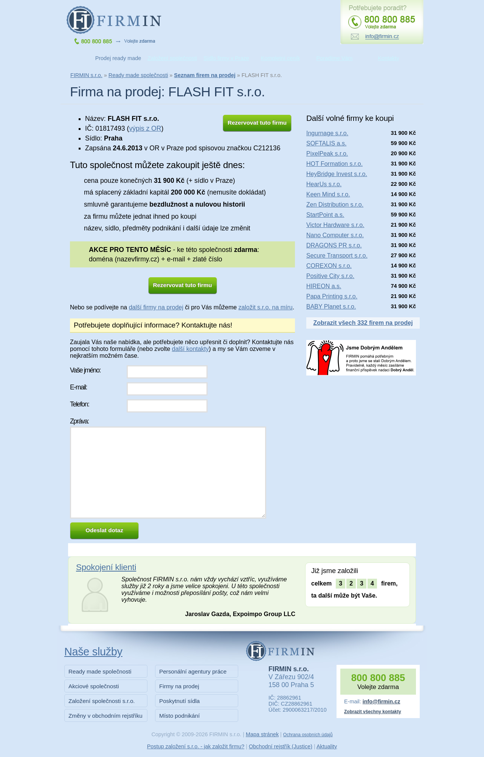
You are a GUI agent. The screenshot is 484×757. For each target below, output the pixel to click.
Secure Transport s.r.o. (337, 255)
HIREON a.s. (323, 286)
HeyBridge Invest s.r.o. (336, 174)
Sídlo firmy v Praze (226, 58)
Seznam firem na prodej (204, 75)
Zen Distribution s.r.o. (334, 204)
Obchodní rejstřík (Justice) (280, 746)
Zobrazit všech (363, 323)
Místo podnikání (179, 715)
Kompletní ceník (280, 58)
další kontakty (190, 349)
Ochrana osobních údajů (308, 734)
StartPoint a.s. (325, 215)
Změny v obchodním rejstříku (105, 715)
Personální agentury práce (192, 671)
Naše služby (93, 652)
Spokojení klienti (106, 567)
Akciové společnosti (93, 686)
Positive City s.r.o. (330, 276)
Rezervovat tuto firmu (257, 122)
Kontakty (388, 58)
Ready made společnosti (138, 75)
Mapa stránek (262, 734)
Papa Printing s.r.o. (331, 296)
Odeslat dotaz (104, 530)
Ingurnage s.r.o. (327, 133)
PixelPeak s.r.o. (327, 153)
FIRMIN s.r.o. (86, 75)
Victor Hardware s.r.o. (335, 225)
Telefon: (79, 404)
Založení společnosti (172, 58)
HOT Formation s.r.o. (334, 164)
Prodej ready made (118, 58)
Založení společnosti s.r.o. (101, 701)
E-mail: (78, 387)
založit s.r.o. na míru (266, 307)
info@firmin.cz (381, 701)
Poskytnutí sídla (179, 701)
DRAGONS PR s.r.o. (334, 245)
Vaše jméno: (85, 370)
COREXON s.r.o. (329, 266)
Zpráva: (79, 421)
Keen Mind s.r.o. (328, 194)
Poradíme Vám (334, 58)
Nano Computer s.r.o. (335, 235)
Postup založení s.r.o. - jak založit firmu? (196, 746)
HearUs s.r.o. (323, 184)
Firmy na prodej (179, 686)
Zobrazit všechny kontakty (372, 711)
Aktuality (326, 746)
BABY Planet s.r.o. (331, 306)
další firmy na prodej (156, 307)
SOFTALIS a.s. (326, 143)
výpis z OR (145, 128)
